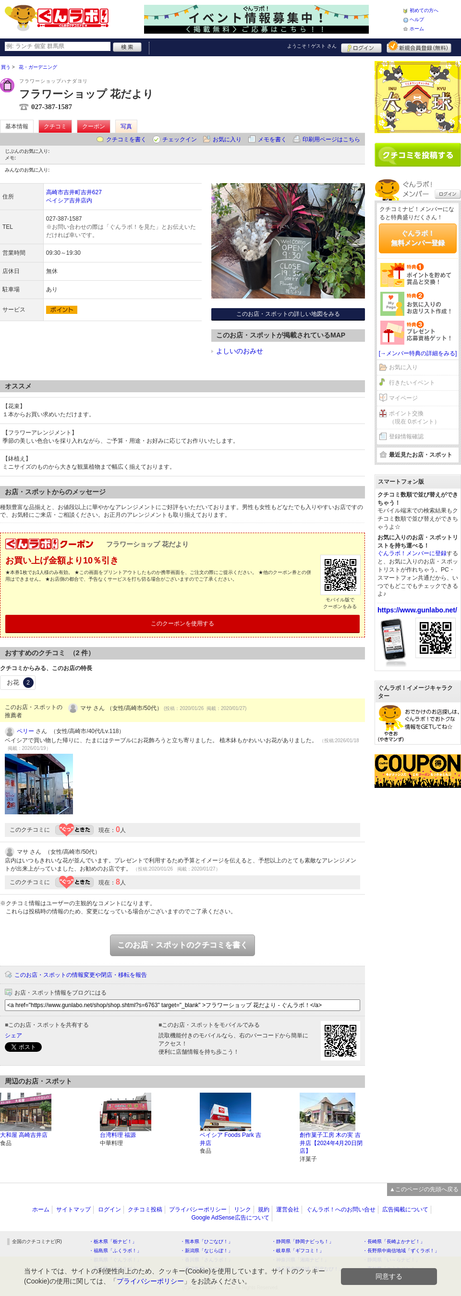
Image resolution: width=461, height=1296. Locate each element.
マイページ (403, 398)
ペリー (25, 731)
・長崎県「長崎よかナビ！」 (394, 1241)
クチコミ (55, 126)
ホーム (417, 28)
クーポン (93, 126)
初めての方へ (424, 10)
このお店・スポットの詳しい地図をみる (288, 314)
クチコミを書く (126, 139)
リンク (242, 1209)
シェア (13, 1035)
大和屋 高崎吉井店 (24, 1135)
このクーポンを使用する (182, 623)
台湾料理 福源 (118, 1135)
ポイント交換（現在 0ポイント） (414, 417)
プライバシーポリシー (198, 1209)
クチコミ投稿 (145, 1209)
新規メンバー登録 (419, 46)
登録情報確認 (406, 436)
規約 (263, 1209)
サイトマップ (73, 1209)
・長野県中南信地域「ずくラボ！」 (401, 1250)
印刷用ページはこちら (331, 139)
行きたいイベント (412, 382)
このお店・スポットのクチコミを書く (182, 945)
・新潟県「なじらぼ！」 (206, 1250)
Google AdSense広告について (230, 1217)
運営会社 (287, 1209)
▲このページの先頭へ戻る (424, 1189)
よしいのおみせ (239, 351)
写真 (126, 126)
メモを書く (272, 139)
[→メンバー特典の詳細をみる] (418, 353)
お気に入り (227, 139)
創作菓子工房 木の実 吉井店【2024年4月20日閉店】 (331, 1143)
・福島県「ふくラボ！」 (115, 1250)
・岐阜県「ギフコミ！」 (297, 1250)
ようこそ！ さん (312, 46)
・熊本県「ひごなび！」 (206, 1241)
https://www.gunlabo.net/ (417, 610)
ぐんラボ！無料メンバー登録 (418, 238)
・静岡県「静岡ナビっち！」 (302, 1241)
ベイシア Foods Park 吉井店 (230, 1139)
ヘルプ (417, 19)
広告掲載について (405, 1209)
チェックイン (179, 139)
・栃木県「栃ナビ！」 (113, 1241)
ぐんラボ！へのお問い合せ (341, 1209)
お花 (20, 682)
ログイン (361, 46)
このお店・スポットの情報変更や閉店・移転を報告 (80, 975)
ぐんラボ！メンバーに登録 (412, 553)
